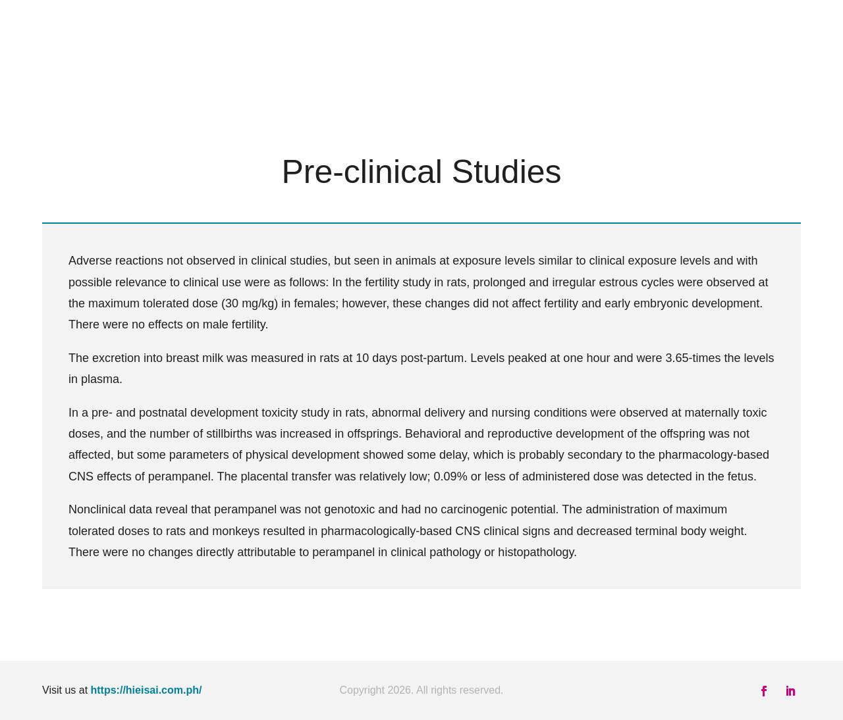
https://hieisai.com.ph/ (146, 690)
